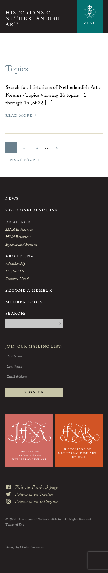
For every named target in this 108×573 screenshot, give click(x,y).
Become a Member (28, 291)
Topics (16, 70)
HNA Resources (17, 237)
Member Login (24, 303)
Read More (21, 116)
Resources (19, 223)
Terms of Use (14, 525)
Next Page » (25, 161)
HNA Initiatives (19, 230)
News (12, 199)
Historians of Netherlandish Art (33, 19)
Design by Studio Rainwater (24, 547)
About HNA (19, 257)
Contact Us (14, 272)
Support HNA (17, 279)
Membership (15, 264)
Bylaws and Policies (21, 245)
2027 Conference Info (33, 211)
